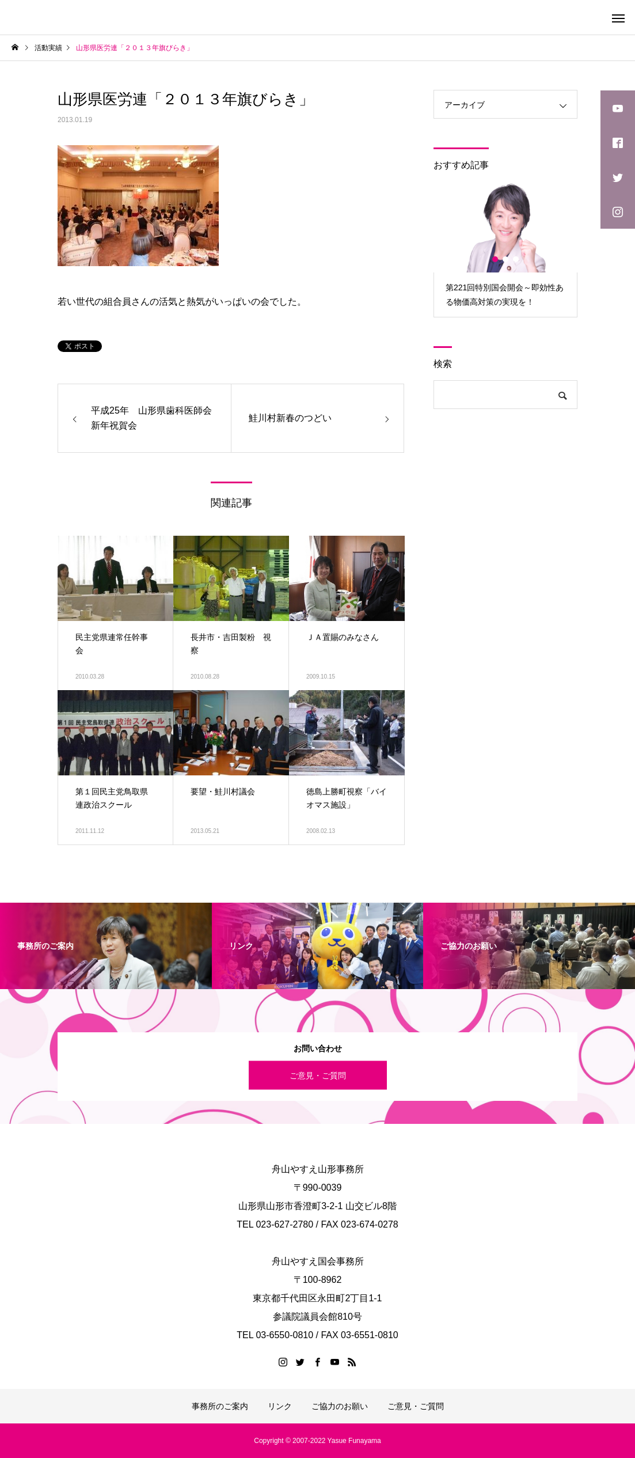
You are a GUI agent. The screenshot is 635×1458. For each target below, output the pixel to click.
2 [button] (506, 259)
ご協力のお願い (339, 1406)
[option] (505, 249)
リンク (280, 1406)
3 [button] (516, 259)
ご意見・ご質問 (318, 1075)
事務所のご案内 (220, 1406)
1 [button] (495, 259)
